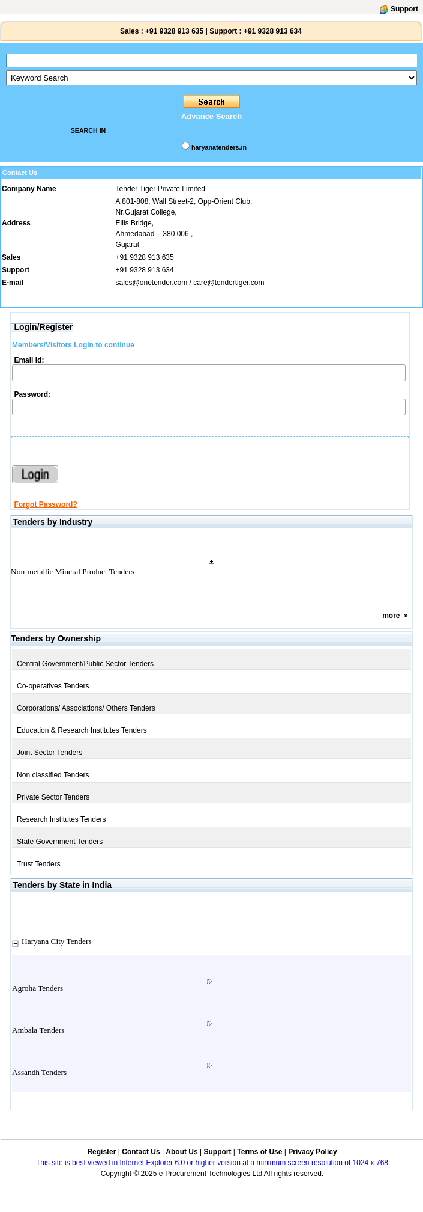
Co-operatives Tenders (53, 686)
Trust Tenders (39, 864)
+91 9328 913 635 (173, 31)
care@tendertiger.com (228, 282)
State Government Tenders (60, 841)
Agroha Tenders (37, 988)
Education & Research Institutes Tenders (82, 730)
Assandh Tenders (39, 1072)
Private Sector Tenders (53, 797)
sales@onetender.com (152, 282)
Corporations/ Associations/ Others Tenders (86, 708)
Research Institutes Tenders (61, 819)
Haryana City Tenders (57, 941)
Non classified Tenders (53, 775)
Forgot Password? (45, 504)
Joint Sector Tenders (49, 752)
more (391, 615)
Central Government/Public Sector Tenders (85, 664)
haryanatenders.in (219, 147)
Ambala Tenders (38, 1030)
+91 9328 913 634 (273, 31)
